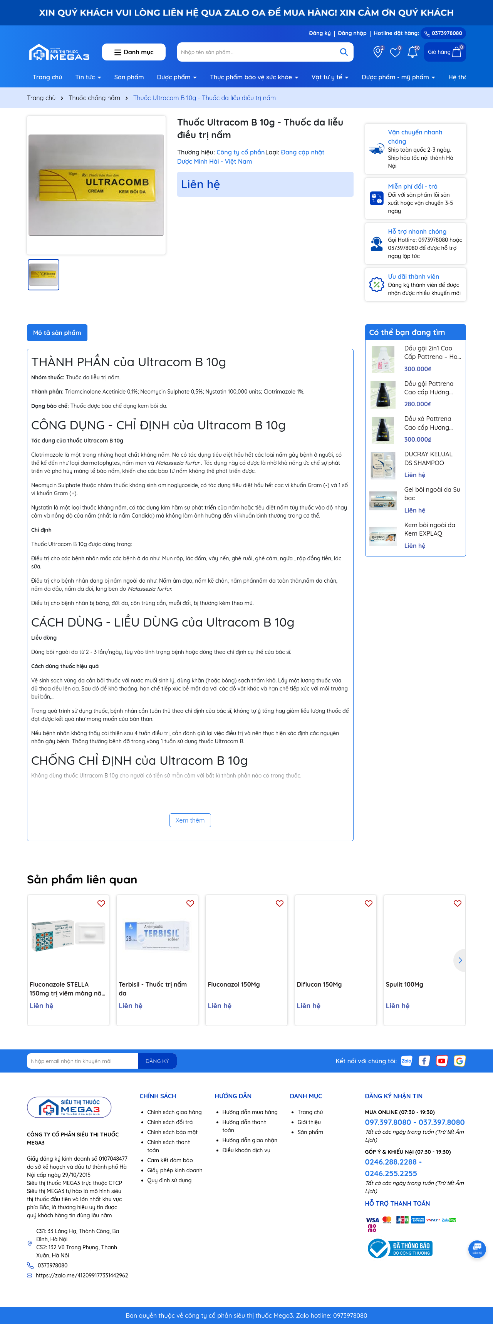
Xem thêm (190, 820)
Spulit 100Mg (404, 984)
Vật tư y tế (328, 77)
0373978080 (443, 33)
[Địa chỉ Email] (102, 1061)
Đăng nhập (352, 33)
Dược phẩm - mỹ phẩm (396, 77)
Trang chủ (47, 77)
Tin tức (86, 77)
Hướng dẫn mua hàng (250, 1112)
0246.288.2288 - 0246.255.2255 (393, 1167)
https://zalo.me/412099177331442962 (82, 1275)
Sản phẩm (129, 77)
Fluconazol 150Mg (234, 984)
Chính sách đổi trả (170, 1122)
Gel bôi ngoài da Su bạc (432, 494)
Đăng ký (319, 33)
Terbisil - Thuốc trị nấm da (153, 988)
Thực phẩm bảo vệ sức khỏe (252, 77)
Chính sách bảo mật (173, 1132)
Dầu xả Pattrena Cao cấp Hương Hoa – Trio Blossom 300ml (432, 423)
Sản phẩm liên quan (82, 879)
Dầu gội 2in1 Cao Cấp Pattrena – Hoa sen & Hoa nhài (432, 352)
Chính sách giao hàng (175, 1112)
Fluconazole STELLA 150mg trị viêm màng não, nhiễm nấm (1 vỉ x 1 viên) (68, 988)
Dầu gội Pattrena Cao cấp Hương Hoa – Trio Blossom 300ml (432, 388)
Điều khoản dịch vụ (246, 1150)
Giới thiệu (309, 1122)
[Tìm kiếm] (344, 52)
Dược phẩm (175, 77)
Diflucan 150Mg (319, 984)
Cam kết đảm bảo (170, 1160)
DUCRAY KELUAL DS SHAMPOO (428, 458)
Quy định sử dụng (170, 1180)
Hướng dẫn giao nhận (250, 1140)
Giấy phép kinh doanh (175, 1170)
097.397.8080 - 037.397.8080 (415, 1122)
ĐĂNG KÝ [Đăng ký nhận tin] (157, 1061)
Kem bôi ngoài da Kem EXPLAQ (429, 529)
